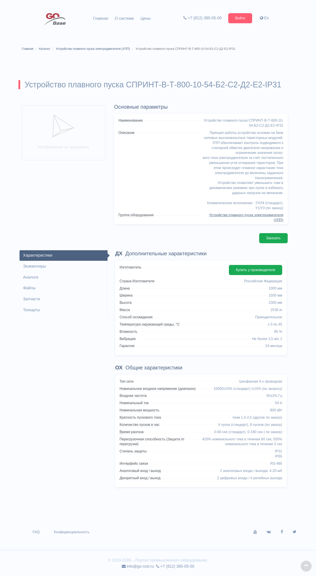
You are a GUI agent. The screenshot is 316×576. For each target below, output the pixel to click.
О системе (124, 18)
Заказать (273, 238)
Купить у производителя (255, 270)
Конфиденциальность (71, 532)
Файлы (29, 288)
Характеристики (37, 255)
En (264, 18)
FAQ (36, 532)
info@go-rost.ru (138, 566)
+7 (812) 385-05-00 (202, 18)
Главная (100, 18)
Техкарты (31, 310)
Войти (240, 18)
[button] (306, 566)
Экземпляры (34, 266)
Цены (145, 18)
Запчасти (31, 299)
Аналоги (30, 277)
